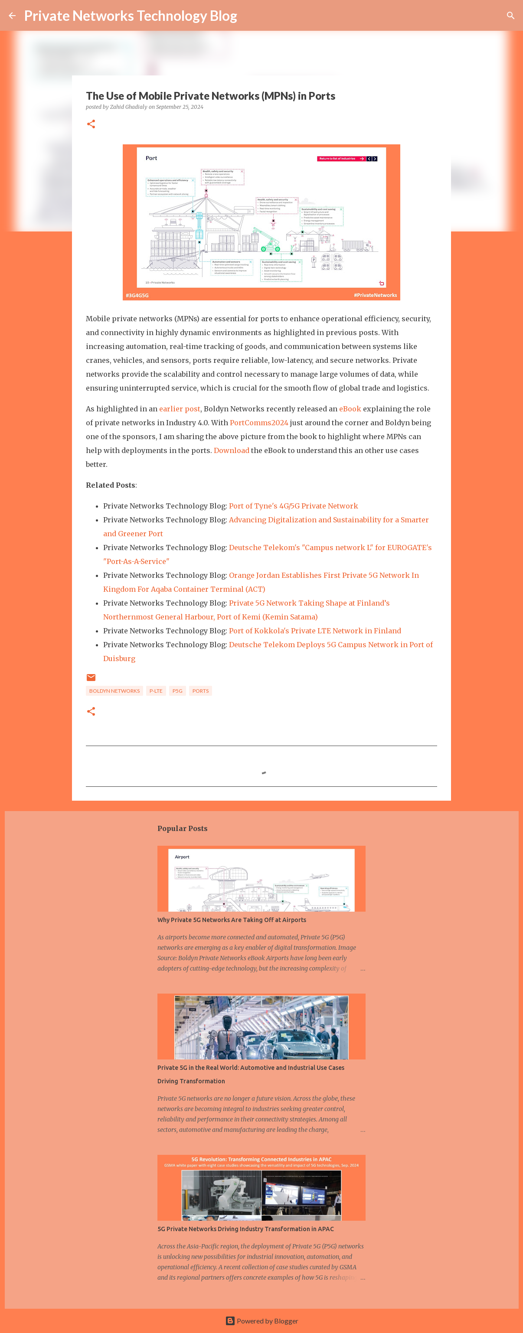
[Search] (511, 15)
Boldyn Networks (114, 691)
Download (231, 450)
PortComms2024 (259, 422)
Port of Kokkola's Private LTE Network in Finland (315, 630)
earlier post (179, 408)
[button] (91, 124)
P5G (178, 691)
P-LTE (156, 691)
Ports (201, 691)
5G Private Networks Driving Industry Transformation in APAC (245, 1228)
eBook (350, 408)
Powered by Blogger (261, 1321)
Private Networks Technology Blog (130, 15)
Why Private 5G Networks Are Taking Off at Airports (231, 919)
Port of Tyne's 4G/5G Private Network (293, 506)
